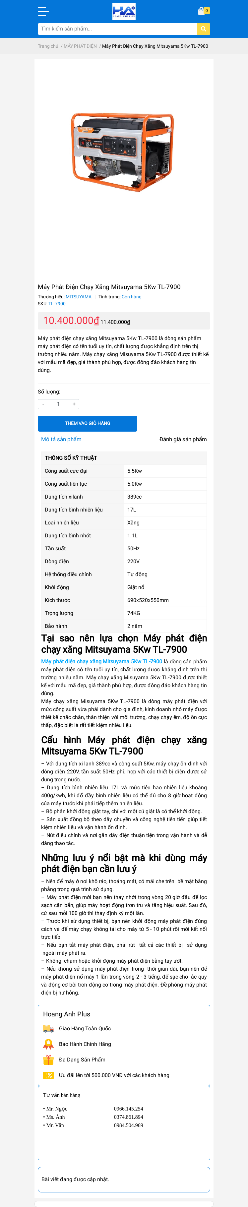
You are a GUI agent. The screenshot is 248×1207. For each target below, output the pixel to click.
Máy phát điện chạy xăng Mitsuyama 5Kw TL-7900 (101, 661)
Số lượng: (49, 392)
